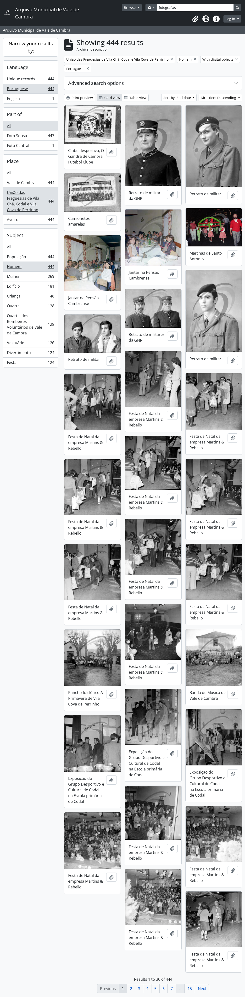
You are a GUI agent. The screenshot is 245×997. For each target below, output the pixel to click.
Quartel (30, 307)
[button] (195, 19)
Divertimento (30, 354)
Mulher (30, 277)
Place (13, 161)
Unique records (30, 80)
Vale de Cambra (30, 184)
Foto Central (30, 146)
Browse (130, 7)
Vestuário (30, 344)
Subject (15, 235)
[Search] (195, 7)
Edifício (30, 287)
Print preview (79, 97)
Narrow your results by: (31, 47)
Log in (231, 19)
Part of (14, 114)
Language (17, 67)
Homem (30, 268)
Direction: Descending (219, 97)
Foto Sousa (30, 137)
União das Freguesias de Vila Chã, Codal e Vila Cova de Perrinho (30, 201)
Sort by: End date (177, 97)
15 (190, 988)
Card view (109, 97)
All (9, 125)
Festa (30, 363)
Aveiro (30, 220)
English (30, 99)
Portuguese (30, 90)
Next (202, 988)
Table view (135, 97)
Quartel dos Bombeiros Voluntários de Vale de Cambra (30, 324)
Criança (30, 297)
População (30, 258)
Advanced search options (96, 83)
